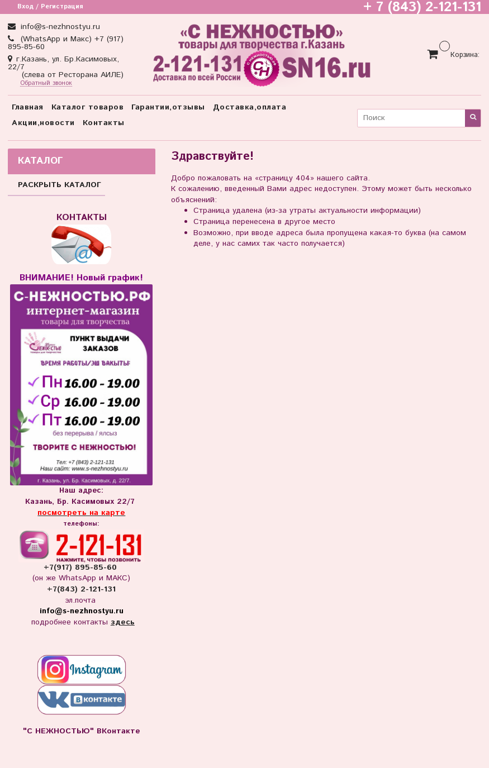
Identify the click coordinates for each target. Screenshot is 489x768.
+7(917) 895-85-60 (82, 567)
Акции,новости (43, 122)
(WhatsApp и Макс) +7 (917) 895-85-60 (66, 43)
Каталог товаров (87, 107)
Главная (28, 107)
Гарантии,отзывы (168, 107)
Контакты (104, 122)
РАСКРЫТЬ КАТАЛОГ (59, 184)
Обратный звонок (46, 83)
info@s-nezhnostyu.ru (59, 26)
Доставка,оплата (250, 107)
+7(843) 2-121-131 (81, 589)
